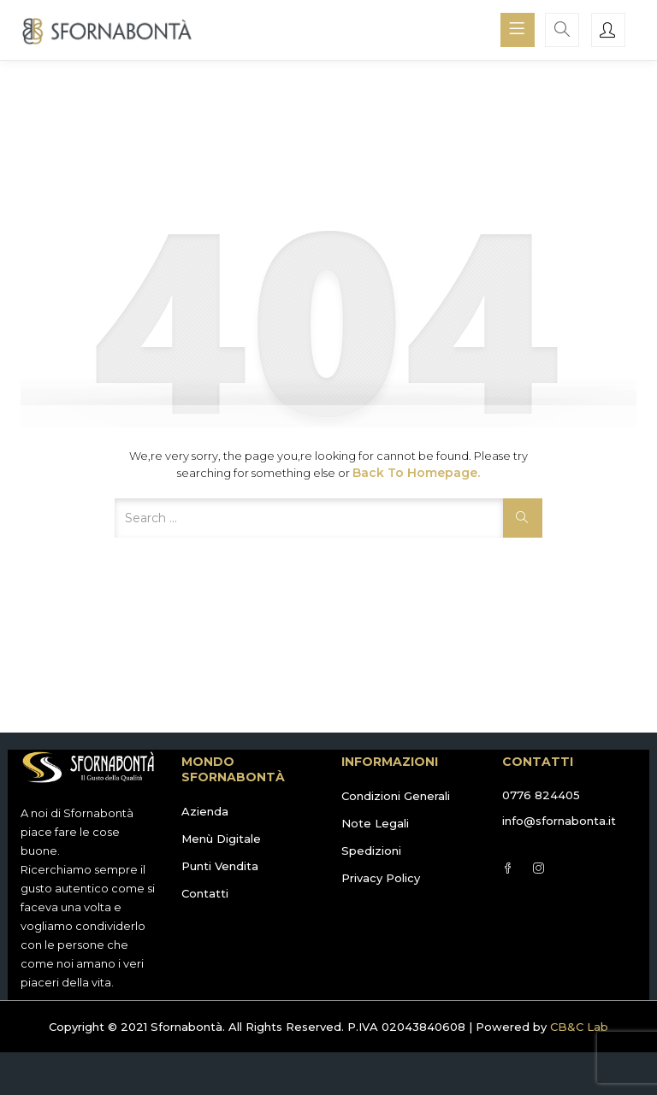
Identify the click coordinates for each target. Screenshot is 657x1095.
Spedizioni (371, 850)
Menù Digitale (221, 838)
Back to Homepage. (416, 472)
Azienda (204, 811)
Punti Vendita (219, 866)
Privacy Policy (380, 878)
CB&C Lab (579, 1026)
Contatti (204, 893)
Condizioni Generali (395, 796)
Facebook (507, 868)
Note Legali (375, 823)
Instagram (538, 868)
